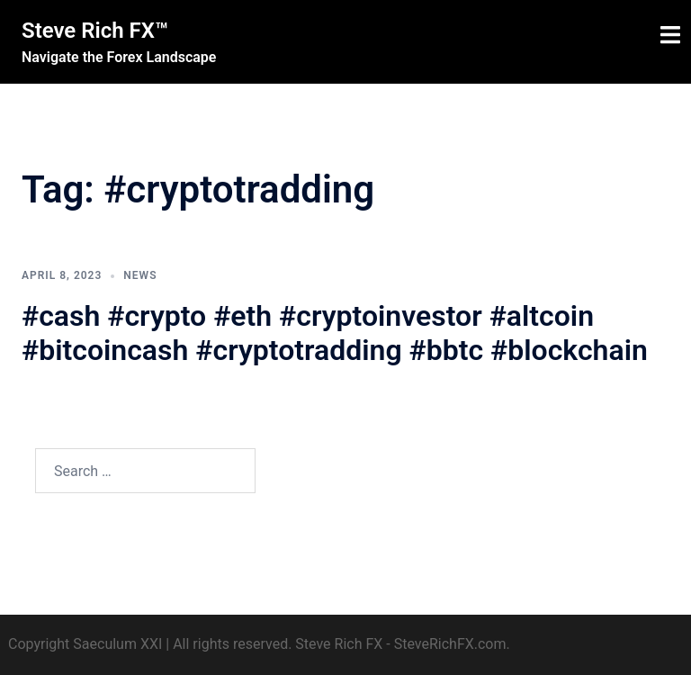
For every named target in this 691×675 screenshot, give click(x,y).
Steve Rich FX (338, 643)
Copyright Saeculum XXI (85, 643)
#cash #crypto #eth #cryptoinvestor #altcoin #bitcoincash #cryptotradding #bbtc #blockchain (335, 333)
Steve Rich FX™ (95, 30)
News (140, 275)
